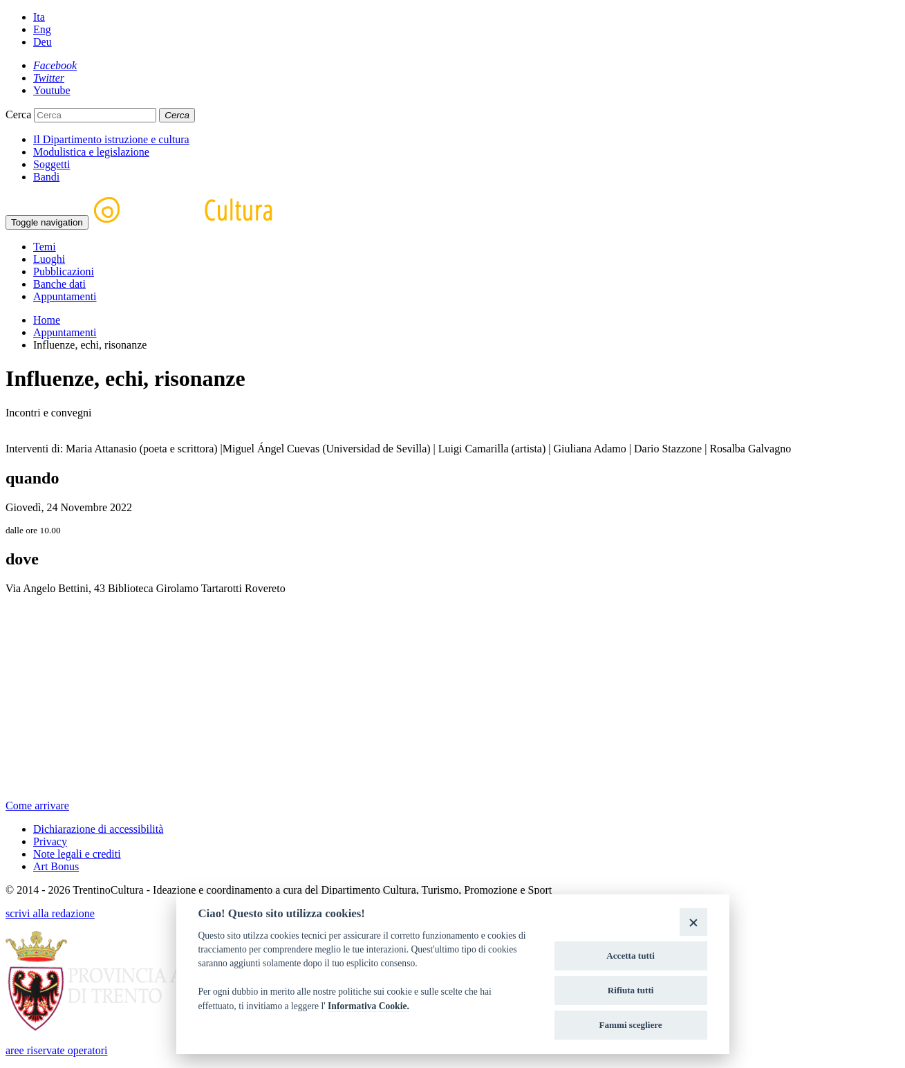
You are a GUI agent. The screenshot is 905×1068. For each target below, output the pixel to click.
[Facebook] (55, 65)
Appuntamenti (65, 296)
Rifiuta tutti (631, 990)
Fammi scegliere (630, 1025)
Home (46, 320)
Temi (44, 246)
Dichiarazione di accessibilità (98, 829)
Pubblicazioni (63, 271)
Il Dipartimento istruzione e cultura (111, 139)
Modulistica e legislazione (91, 152)
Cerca (18, 114)
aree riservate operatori (56, 1050)
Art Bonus (56, 866)
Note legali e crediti (77, 854)
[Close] (693, 921)
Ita (39, 17)
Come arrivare (37, 805)
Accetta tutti (630, 955)
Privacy (50, 841)
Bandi (46, 177)
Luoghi (49, 259)
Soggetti (51, 164)
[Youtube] (52, 90)
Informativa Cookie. (368, 1006)
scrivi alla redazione (50, 913)
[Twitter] (48, 78)
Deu (42, 42)
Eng (42, 29)
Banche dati (59, 284)
